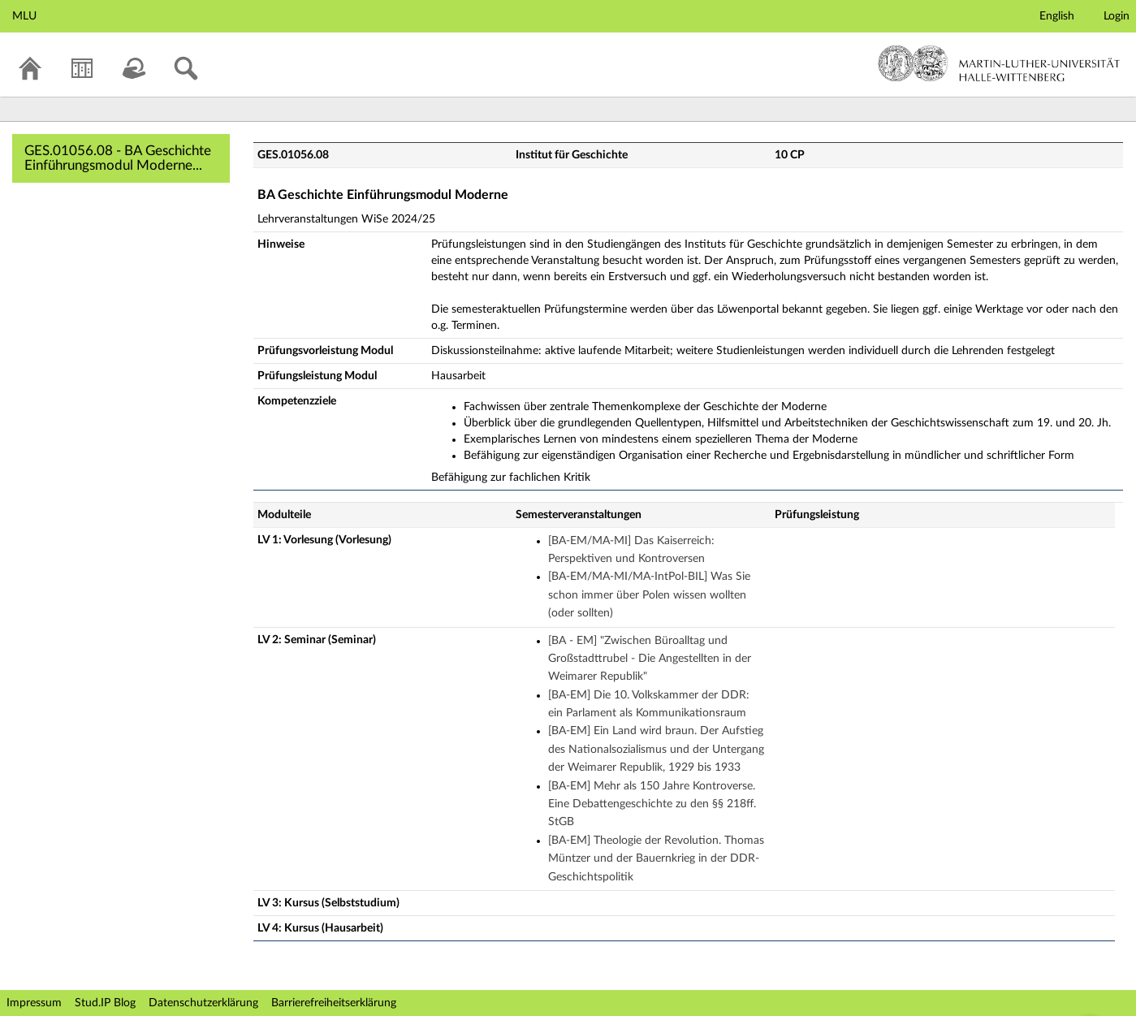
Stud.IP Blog (105, 1003)
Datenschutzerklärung (203, 1003)
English (1056, 16)
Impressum (34, 1003)
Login (1117, 16)
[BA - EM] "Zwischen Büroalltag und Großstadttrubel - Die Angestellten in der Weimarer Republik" (649, 659)
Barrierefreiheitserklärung (333, 1003)
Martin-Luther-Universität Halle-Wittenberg (999, 63)
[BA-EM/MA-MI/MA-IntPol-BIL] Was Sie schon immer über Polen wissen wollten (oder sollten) (649, 595)
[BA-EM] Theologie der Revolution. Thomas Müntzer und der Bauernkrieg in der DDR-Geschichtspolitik (656, 859)
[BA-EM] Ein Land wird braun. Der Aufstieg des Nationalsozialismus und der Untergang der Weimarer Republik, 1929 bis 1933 (656, 749)
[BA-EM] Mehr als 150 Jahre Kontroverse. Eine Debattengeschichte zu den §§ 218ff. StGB (652, 804)
